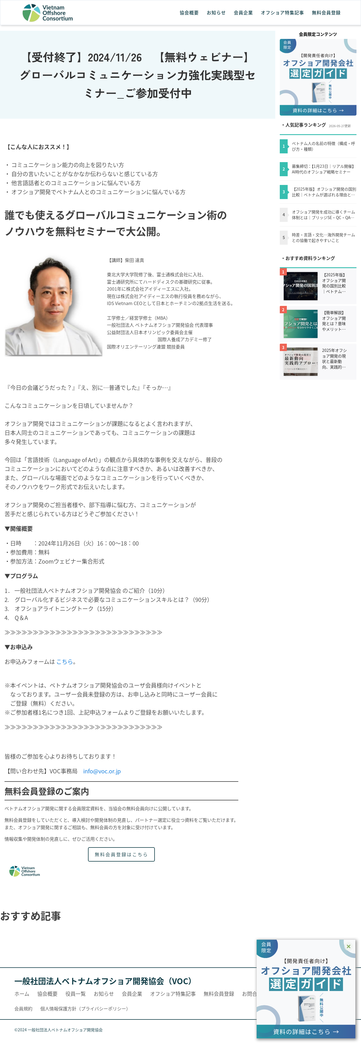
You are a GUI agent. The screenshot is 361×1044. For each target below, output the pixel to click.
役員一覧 (75, 993)
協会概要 (189, 12)
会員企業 (243, 12)
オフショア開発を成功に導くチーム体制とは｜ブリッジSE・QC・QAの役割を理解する (323, 214)
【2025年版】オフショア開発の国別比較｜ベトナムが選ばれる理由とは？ (324, 191)
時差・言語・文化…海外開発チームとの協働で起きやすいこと (323, 237)
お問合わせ (254, 993)
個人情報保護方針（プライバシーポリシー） (85, 1008)
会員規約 (23, 1008)
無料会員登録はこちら (121, 854)
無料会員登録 (326, 12)
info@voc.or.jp (102, 771)
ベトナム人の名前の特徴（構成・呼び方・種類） (323, 146)
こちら (64, 661)
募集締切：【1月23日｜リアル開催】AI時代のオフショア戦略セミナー (324, 169)
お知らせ (216, 12)
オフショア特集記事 (282, 12)
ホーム (21, 993)
